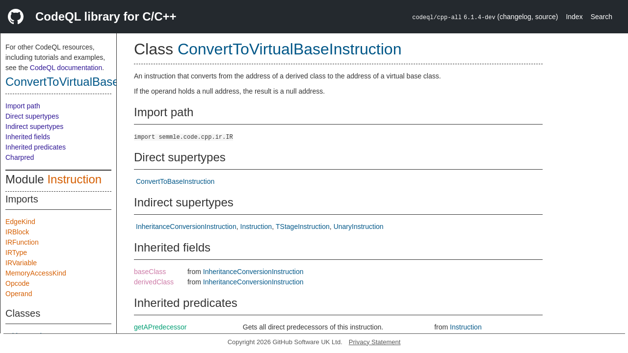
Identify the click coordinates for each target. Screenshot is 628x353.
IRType (16, 252)
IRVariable (21, 263)
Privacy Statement (375, 342)
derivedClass (154, 282)
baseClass (150, 272)
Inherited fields (27, 137)
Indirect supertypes (34, 126)
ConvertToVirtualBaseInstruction (89, 81)
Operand (18, 294)
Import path (22, 106)
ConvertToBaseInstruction (175, 181)
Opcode (17, 283)
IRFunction (22, 242)
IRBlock (17, 232)
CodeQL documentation (66, 68)
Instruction (74, 179)
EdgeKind (20, 222)
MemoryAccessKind (35, 273)
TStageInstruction (303, 226)
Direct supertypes (32, 116)
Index (574, 17)
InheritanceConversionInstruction (186, 226)
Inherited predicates (35, 147)
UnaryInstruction (359, 226)
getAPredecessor (160, 327)
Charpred (19, 157)
